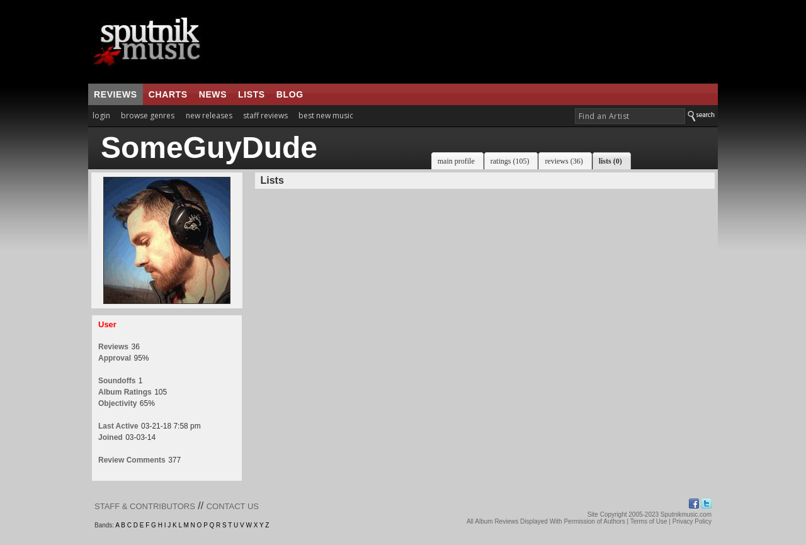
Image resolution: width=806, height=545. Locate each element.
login (101, 115)
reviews (115, 94)
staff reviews (265, 115)
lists (251, 94)
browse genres (147, 115)
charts (168, 94)
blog (290, 94)
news (213, 94)
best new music (325, 115)
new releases (209, 115)
